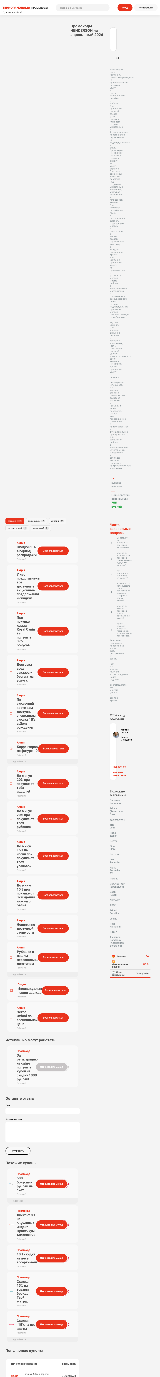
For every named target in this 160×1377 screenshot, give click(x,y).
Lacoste (27, 471)
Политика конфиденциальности (138, 1346)
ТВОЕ (8, 503)
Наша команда (56, 1350)
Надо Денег (12, 466)
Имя (46, 445)
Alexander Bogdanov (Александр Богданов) (18, 520)
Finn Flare (11, 471)
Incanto (9, 487)
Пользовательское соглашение (95, 1342)
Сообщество (138, 1350)
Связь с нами (95, 1346)
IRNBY (9, 513)
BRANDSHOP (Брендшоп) (20, 492)
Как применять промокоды (56, 1342)
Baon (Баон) (12, 498)
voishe (9, 508)
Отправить (57, 490)
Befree (29, 466)
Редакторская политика (138, 1342)
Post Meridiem (27, 508)
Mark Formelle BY (15, 482)
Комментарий (52, 459)
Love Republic (13, 477)
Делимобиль (12, 461)
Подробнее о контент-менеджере (21, 428)
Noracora (30, 498)
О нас (56, 1346)
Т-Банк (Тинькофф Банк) (19, 456)
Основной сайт (13, 12)
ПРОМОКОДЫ (25, 8)
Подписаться (107, 1322)
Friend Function (26, 503)
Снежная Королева (16, 451)
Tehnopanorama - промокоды (19, 1279)
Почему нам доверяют (95, 1355)
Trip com (31, 461)
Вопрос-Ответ (56, 1355)
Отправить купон (95, 1350)
